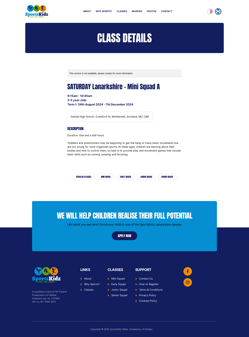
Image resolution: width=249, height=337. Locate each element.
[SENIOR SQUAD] (167, 177)
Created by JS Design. (141, 329)
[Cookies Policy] (149, 301)
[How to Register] (149, 284)
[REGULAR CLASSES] (84, 177)
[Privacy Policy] (149, 295)
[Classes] (90, 290)
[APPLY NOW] (124, 235)
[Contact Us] (149, 278)
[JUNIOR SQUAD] (146, 177)
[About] (90, 278)
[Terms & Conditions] (149, 290)
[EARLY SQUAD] (126, 177)
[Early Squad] (117, 284)
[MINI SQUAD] (105, 177)
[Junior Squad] (117, 290)
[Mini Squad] (117, 278)
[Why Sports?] (90, 284)
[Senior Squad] (117, 295)
